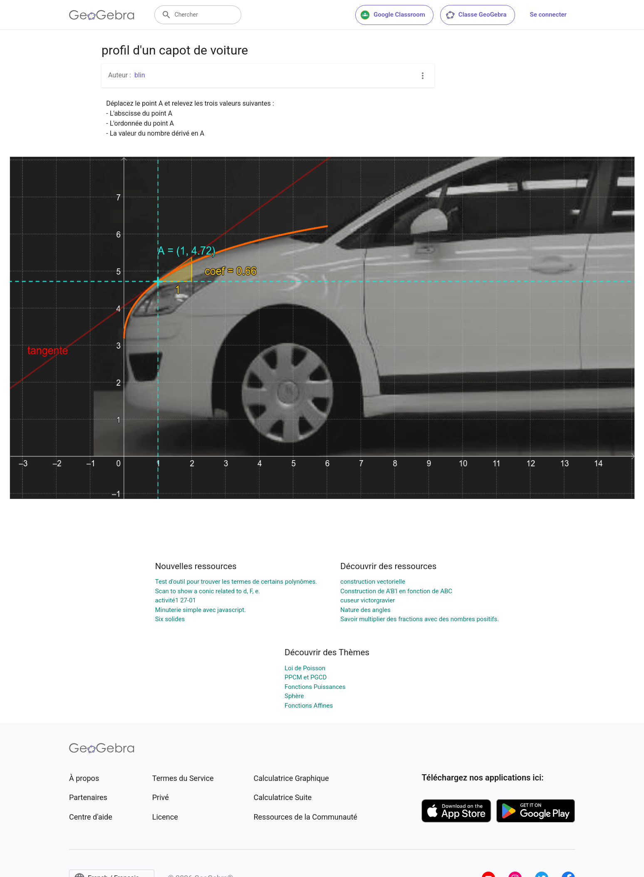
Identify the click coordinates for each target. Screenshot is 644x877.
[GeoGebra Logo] (101, 15)
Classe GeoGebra (476, 15)
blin (139, 75)
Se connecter (548, 14)
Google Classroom (392, 15)
